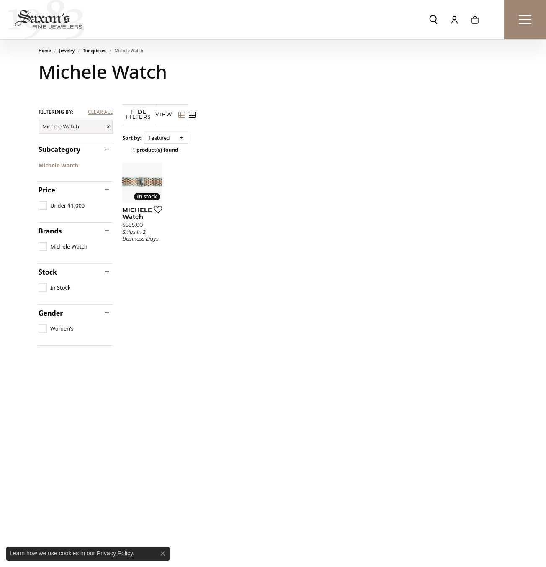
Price (47, 190)
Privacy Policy (115, 553)
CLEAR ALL (100, 112)
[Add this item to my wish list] (241, 295)
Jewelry (67, 51)
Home (45, 51)
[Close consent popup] (162, 553)
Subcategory (59, 149)
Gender (51, 313)
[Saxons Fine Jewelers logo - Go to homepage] (46, 19)
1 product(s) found (315, 150)
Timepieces (94, 51)
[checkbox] (62, 205)
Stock (48, 272)
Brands (50, 231)
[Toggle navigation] (525, 19)
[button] (433, 19)
